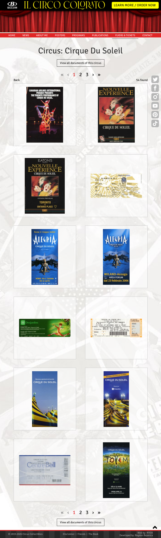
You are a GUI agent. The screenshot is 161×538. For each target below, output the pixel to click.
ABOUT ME (42, 35)
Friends (81, 534)
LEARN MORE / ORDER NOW (135, 5)
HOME (11, 35)
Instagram (155, 97)
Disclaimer (68, 534)
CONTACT (147, 35)
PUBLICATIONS (100, 35)
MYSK (150, 532)
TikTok (155, 124)
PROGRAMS (78, 35)
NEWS (25, 35)
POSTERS (60, 35)
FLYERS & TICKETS (125, 35)
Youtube (155, 106)
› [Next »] (93, 74)
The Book (93, 534)
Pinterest (155, 115)
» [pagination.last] (99, 74)
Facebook (155, 88)
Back (17, 80)
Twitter (155, 80)
